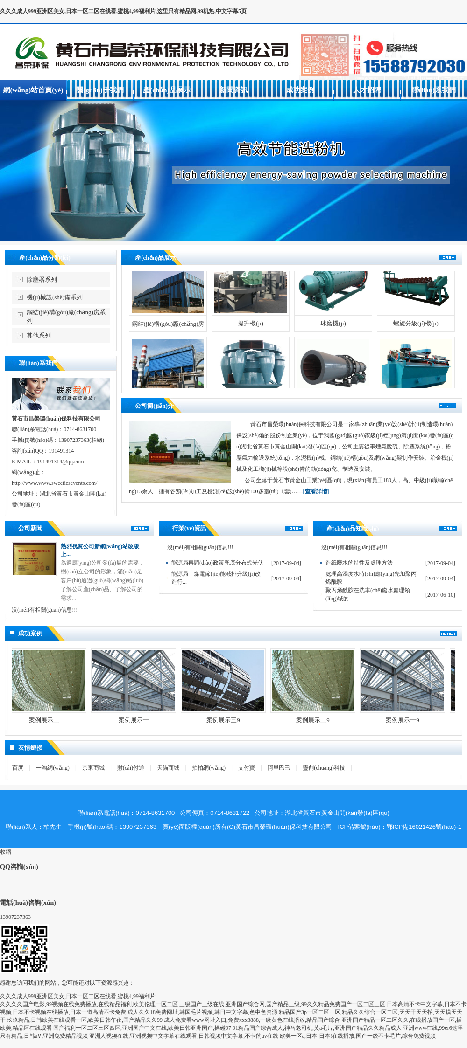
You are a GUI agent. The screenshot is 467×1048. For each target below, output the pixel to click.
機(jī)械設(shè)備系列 (55, 297)
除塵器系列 (42, 279)
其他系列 (39, 335)
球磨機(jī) (333, 331)
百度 (17, 768)
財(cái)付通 (130, 768)
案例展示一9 (411, 720)
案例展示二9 (321, 720)
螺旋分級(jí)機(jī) (416, 331)
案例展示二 (52, 720)
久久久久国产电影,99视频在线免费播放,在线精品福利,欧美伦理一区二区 (89, 1004)
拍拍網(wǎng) (209, 768)
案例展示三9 (231, 720)
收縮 (5, 851)
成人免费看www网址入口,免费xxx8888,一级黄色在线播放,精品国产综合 (252, 1020)
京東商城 (93, 768)
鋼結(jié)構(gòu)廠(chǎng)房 (168, 331)
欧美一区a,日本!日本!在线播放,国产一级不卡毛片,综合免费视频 (358, 1036)
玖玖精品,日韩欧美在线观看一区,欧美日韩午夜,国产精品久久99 (85, 1020)
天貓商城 (168, 768)
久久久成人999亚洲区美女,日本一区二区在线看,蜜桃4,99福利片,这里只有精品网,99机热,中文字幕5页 (123, 11)
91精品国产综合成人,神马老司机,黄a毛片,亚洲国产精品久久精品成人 (317, 1028)
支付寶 (246, 768)
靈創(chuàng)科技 (324, 768)
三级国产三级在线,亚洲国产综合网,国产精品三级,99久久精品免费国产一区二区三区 (282, 1004)
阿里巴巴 (279, 768)
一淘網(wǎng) (53, 768)
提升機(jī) (250, 331)
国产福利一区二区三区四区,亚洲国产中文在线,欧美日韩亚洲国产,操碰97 (142, 1028)
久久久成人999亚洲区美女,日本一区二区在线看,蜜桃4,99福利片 (78, 996)
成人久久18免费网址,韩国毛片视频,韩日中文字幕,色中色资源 (202, 1012)
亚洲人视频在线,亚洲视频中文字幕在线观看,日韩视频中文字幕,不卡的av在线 (183, 1036)
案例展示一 (142, 720)
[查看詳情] (316, 491)
